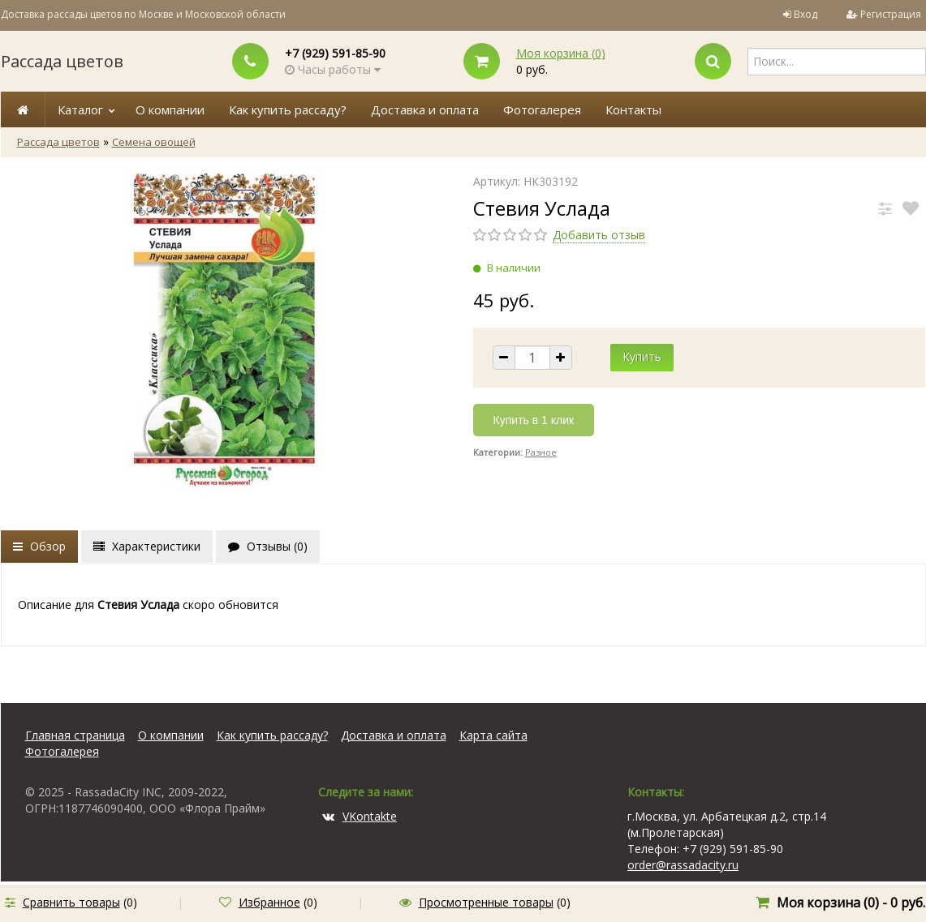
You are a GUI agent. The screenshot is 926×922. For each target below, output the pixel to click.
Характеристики (146, 546)
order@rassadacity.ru (683, 865)
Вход (805, 14)
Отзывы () (268, 546)
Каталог (80, 109)
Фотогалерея (542, 109)
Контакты (633, 109)
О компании (170, 109)
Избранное (269, 902)
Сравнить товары (71, 902)
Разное (541, 452)
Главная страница (75, 735)
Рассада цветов (62, 61)
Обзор (39, 546)
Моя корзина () (560, 53)
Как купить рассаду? (288, 109)
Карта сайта (493, 735)
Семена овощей (154, 142)
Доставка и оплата (425, 109)
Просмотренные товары (486, 902)
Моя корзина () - (851, 902)
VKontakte (359, 816)
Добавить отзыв (599, 234)
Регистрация (890, 14)
